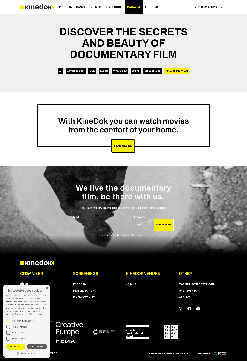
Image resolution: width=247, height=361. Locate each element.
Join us (96, 7)
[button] (26, 353)
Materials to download (196, 284)
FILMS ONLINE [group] (123, 146)
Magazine (134, 7)
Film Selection (83, 290)
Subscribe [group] (163, 224)
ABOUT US (151, 7)
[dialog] (26, 321)
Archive (184, 297)
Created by (211, 353)
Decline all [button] (37, 346)
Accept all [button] (16, 346)
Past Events (188, 290)
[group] (102, 223)
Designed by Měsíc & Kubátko (169, 353)
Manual (81, 7)
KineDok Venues (84, 297)
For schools (114, 7)
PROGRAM (65, 7)
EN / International (207, 7)
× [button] (47, 288)
